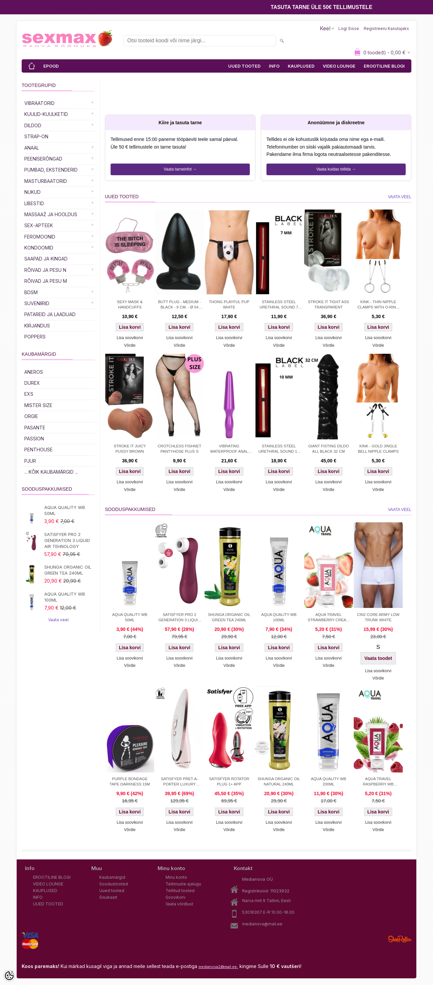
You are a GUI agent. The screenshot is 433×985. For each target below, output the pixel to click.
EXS (28, 394)
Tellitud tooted (180, 890)
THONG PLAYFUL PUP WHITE (229, 304)
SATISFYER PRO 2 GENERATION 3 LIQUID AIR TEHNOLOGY (67, 540)
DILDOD (32, 125)
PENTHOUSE (38, 449)
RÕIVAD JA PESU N (45, 270)
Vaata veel (58, 619)
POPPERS (35, 336)
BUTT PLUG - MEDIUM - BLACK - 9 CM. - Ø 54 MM (179, 305)
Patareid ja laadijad (50, 314)
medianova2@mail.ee (218, 966)
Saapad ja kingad (46, 258)
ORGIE (31, 416)
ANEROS (33, 372)
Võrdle (130, 345)
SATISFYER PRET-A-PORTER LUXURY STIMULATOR (179, 782)
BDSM (31, 292)
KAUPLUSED (301, 66)
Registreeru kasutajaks (386, 28)
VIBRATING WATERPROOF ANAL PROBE (229, 449)
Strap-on (36, 136)
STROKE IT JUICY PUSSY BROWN (130, 448)
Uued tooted (111, 890)
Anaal (31, 148)
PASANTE (34, 427)
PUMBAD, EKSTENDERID (51, 170)
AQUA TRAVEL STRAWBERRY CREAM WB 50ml (328, 618)
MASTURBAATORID (45, 181)
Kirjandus (37, 325)
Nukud (32, 192)
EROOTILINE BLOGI (384, 66)
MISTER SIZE (38, 405)
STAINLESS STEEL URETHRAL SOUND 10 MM (278, 449)
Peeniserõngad (43, 159)
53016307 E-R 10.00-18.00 (268, 912)
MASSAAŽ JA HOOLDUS (50, 214)
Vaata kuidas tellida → (336, 169)
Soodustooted (113, 883)
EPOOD (51, 66)
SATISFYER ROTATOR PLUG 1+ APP (229, 781)
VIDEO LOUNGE (339, 66)
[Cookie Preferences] (9, 976)
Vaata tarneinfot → (180, 169)
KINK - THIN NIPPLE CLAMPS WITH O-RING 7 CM (378, 305)
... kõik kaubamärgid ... (51, 472)
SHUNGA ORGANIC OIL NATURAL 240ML (279, 781)
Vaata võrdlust (179, 903)
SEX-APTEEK (38, 225)
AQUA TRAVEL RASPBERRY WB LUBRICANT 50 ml (378, 782)
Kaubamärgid (112, 877)
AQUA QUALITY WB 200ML (328, 781)
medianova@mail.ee (262, 923)
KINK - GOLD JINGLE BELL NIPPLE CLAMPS (378, 448)
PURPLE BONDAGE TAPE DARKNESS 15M (130, 781)
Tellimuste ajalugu (183, 883)
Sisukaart (108, 897)
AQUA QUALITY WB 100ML (64, 597)
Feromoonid (39, 237)
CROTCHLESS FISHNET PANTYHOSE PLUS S (179, 448)
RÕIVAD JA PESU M (45, 281)
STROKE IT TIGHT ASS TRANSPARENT (328, 304)
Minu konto (176, 877)
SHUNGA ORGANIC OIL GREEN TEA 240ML (67, 570)
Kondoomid (38, 247)
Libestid (34, 203)
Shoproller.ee (399, 939)
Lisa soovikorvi (130, 337)
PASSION (34, 438)
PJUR (30, 461)
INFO (274, 66)
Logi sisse (348, 28)
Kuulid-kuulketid (46, 114)
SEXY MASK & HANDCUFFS (130, 304)
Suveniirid (36, 303)
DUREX (32, 383)
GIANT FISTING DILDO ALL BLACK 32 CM (328, 448)
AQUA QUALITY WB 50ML (64, 510)
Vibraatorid (39, 103)
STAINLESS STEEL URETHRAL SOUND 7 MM (278, 305)
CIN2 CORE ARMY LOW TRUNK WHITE (378, 617)
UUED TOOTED (244, 66)
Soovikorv (176, 897)
